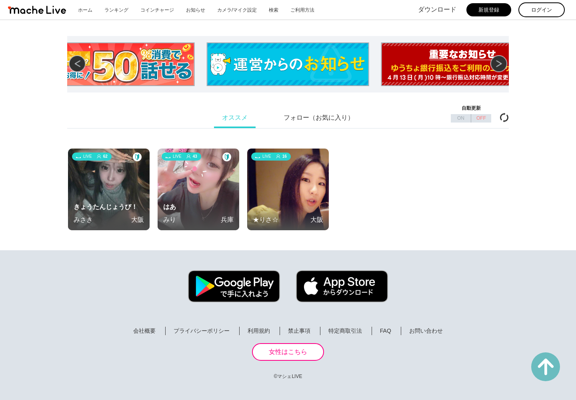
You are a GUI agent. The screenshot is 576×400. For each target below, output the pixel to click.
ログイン (541, 10)
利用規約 (259, 331)
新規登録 (488, 10)
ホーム (85, 10)
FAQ (385, 331)
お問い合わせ (426, 331)
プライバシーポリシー (202, 331)
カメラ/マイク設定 (237, 10)
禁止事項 (299, 331)
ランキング (116, 10)
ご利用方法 (302, 10)
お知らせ (195, 10)
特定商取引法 (345, 331)
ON (460, 118)
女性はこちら (288, 351)
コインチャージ (157, 10)
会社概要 (144, 331)
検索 (273, 10)
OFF (481, 118)
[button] (498, 63)
